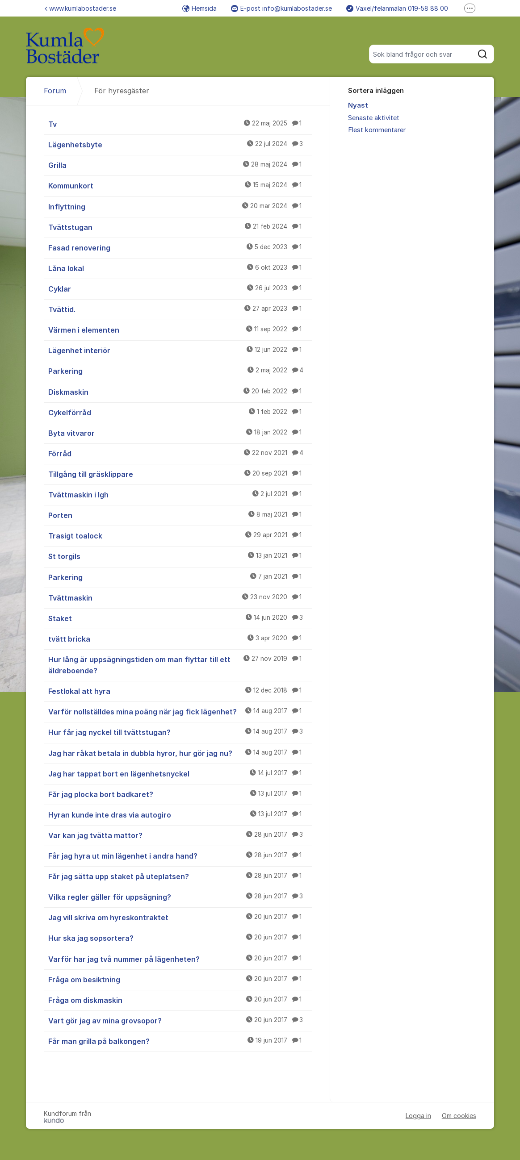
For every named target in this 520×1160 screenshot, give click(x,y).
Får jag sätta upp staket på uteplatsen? (180, 876)
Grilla (180, 165)
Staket (180, 618)
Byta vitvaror (180, 433)
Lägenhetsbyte (180, 144)
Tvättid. (180, 309)
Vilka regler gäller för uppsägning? (180, 896)
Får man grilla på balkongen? (180, 1041)
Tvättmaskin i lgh (180, 494)
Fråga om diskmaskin (180, 1000)
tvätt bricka (180, 638)
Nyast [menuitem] (358, 105)
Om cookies (459, 1115)
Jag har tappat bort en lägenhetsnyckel (180, 773)
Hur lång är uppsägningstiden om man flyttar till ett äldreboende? (180, 664)
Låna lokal (180, 268)
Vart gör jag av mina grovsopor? (180, 1020)
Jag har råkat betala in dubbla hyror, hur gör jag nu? (180, 753)
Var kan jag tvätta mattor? (180, 835)
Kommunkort (180, 185)
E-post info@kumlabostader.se (281, 8)
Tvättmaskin (180, 597)
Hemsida (199, 8)
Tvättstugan (180, 227)
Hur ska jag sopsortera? (180, 938)
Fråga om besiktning (180, 979)
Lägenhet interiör (180, 350)
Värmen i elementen (180, 329)
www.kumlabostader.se (80, 8)
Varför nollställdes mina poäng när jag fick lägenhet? (180, 711)
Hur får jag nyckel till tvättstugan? (180, 732)
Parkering (180, 371)
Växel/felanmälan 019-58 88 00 (397, 8)
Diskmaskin (180, 391)
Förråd (180, 453)
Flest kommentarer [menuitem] (377, 130)
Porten (180, 515)
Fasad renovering (180, 247)
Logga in (418, 1115)
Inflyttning (180, 206)
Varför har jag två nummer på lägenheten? (180, 959)
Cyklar (180, 288)
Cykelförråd (180, 412)
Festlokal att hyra (180, 691)
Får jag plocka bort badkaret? (180, 794)
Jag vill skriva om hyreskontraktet (180, 917)
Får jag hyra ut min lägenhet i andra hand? (180, 855)
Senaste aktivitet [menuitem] (373, 118)
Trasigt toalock (180, 535)
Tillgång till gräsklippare (180, 474)
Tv (180, 124)
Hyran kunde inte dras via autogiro (180, 814)
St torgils (180, 556)
